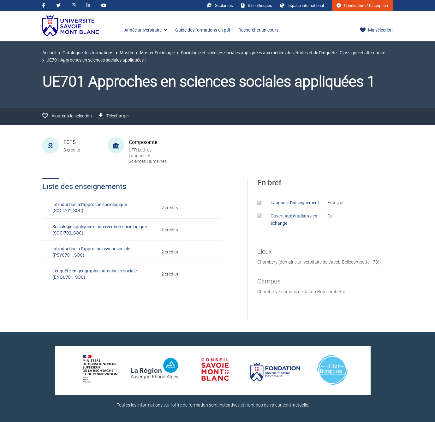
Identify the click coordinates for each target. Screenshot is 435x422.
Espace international (302, 5)
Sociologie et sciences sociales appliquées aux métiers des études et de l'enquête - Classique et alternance (283, 53)
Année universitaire (143, 30)
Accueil (49, 53)
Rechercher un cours (258, 30)
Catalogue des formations (88, 53)
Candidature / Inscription (362, 5)
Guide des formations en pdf (202, 30)
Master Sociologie (157, 53)
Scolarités (220, 5)
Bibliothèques (256, 5)
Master (127, 53)
